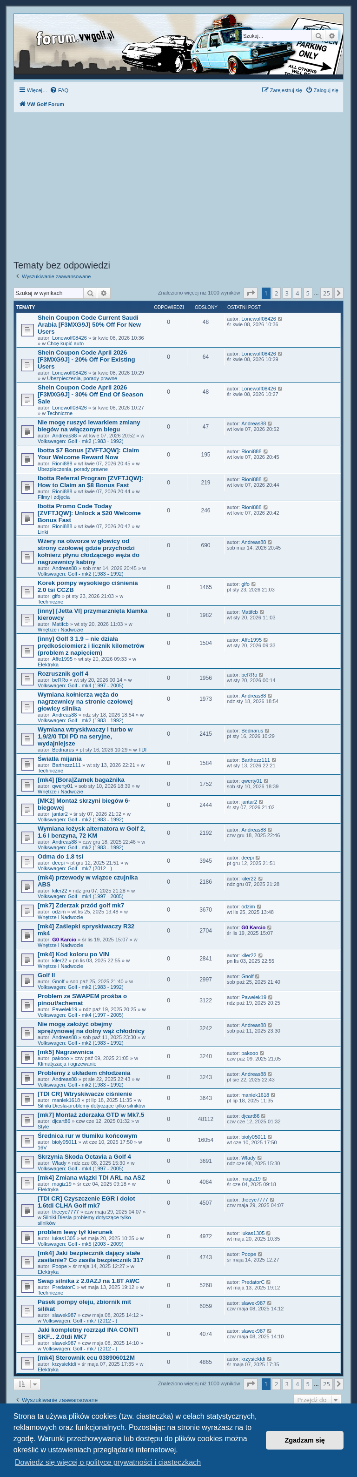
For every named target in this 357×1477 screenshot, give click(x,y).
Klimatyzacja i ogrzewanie (67, 1064)
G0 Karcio (64, 939)
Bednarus (63, 749)
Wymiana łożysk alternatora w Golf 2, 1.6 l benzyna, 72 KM (91, 832)
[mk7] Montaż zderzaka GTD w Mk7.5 (91, 1114)
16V (42, 1147)
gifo (56, 596)
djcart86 (61, 1121)
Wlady (59, 1163)
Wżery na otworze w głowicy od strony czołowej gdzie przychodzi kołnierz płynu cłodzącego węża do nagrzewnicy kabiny (88, 551)
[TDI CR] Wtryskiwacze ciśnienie (85, 1093)
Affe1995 (62, 659)
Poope (59, 1266)
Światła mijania (60, 758)
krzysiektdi (64, 1364)
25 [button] (326, 293)
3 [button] (287, 293)
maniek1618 (66, 1100)
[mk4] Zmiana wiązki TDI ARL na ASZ (91, 1177)
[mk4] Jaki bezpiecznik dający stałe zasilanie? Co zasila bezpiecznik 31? (91, 1256)
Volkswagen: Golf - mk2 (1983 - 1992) (81, 441)
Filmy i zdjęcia (54, 497)
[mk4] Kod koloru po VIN (73, 954)
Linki (43, 532)
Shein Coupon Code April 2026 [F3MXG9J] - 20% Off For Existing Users (86, 359)
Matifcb (60, 624)
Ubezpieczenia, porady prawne (82, 378)
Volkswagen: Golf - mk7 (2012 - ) (75, 868)
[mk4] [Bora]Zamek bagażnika (81, 779)
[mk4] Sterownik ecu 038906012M (86, 1357)
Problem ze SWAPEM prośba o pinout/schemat (82, 1000)
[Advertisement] (178, 187)
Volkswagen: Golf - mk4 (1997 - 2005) (81, 685)
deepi (58, 863)
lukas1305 (63, 1238)
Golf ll (46, 975)
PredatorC (63, 1287)
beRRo (60, 680)
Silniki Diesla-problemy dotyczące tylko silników (91, 1105)
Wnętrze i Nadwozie (60, 629)
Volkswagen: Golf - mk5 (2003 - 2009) (81, 1244)
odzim (59, 911)
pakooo (60, 1058)
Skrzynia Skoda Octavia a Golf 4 (84, 1156)
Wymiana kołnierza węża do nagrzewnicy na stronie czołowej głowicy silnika (85, 701)
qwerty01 (62, 786)
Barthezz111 (66, 765)
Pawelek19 (64, 1009)
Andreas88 (64, 435)
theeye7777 (65, 1212)
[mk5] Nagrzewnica (65, 1051)
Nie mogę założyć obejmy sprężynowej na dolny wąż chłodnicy (91, 1027)
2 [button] (276, 293)
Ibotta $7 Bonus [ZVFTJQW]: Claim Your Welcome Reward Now (88, 454)
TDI (143, 749)
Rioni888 (62, 463)
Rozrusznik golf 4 (63, 673)
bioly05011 (64, 1142)
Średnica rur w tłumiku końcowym (87, 1135)
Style (43, 1126)
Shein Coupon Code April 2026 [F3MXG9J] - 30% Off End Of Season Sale (90, 394)
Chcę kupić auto (65, 343)
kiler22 (59, 890)
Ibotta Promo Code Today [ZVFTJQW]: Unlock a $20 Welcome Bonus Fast (89, 513)
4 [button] (297, 293)
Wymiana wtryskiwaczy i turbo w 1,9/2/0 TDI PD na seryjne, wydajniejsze (85, 736)
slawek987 (64, 1315)
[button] (251, 293)
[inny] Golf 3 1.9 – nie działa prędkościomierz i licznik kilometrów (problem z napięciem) (91, 645)
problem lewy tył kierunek (75, 1232)
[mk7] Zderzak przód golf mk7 (81, 905)
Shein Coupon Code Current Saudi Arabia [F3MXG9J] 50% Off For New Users (89, 324)
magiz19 (62, 1184)
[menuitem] (59, 90)
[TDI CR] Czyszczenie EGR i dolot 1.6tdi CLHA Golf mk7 (86, 1202)
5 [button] (308, 293)
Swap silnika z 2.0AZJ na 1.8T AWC (88, 1280)
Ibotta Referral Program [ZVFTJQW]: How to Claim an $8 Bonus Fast (90, 482)
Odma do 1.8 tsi (60, 856)
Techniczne (60, 413)
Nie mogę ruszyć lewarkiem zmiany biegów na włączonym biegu (89, 426)
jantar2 (60, 814)
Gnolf (58, 981)
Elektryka (48, 664)
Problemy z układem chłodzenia (84, 1072)
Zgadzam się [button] (305, 1440)
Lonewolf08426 (69, 338)
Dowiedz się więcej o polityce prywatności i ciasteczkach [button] (108, 1462)
